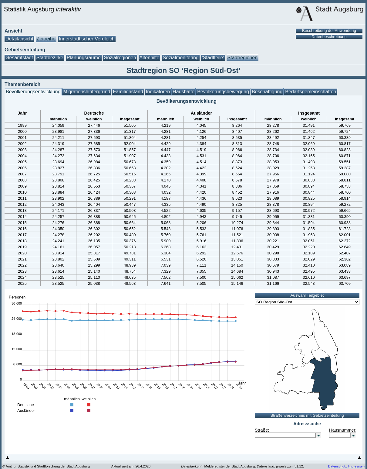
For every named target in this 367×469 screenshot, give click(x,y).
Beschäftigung (267, 91)
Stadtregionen (242, 57)
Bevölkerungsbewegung (223, 91)
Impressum (356, 466)
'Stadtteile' (213, 57)
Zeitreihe (46, 38)
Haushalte (183, 91)
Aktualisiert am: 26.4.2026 (130, 466)
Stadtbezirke (49, 57)
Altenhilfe (150, 57)
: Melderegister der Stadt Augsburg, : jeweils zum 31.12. (242, 466)
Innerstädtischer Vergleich (87, 38)
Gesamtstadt (19, 57)
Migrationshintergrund (86, 91)
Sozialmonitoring (180, 57)
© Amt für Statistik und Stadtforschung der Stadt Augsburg (46, 466)
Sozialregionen (120, 57)
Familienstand (128, 91)
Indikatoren (158, 91)
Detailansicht (19, 38)
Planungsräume (84, 57)
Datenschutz (337, 466)
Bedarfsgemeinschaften (310, 91)
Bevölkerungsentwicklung (33, 91)
